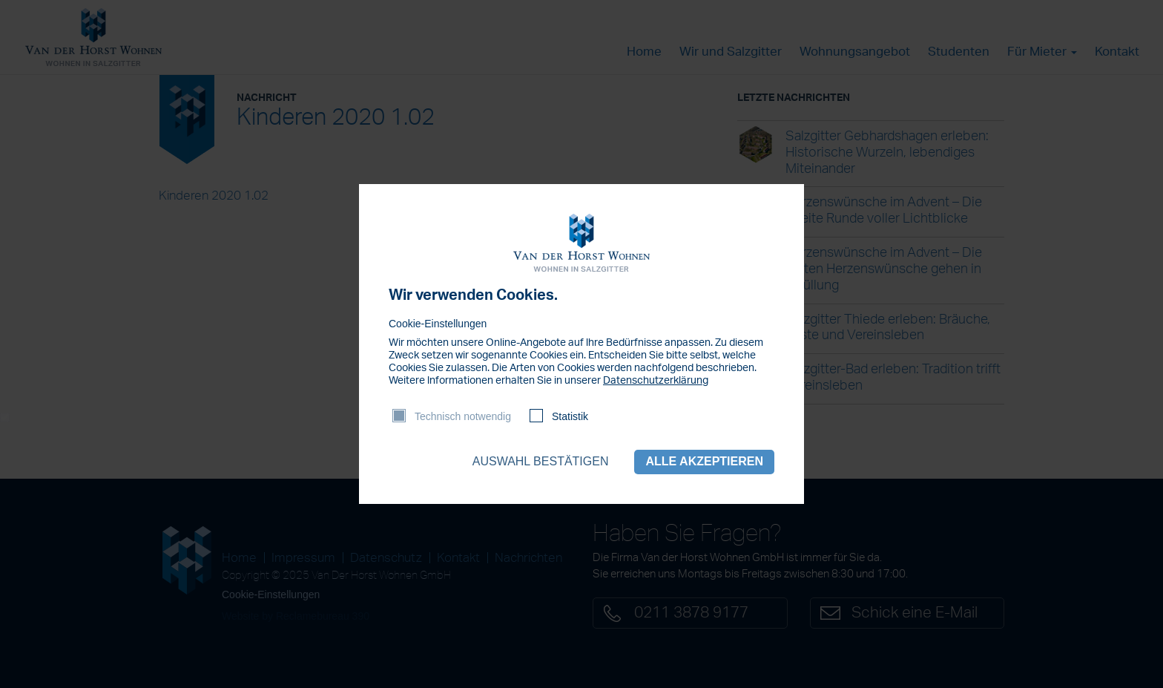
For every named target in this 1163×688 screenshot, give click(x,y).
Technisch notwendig (463, 416)
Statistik (570, 416)
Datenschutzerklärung (655, 381)
